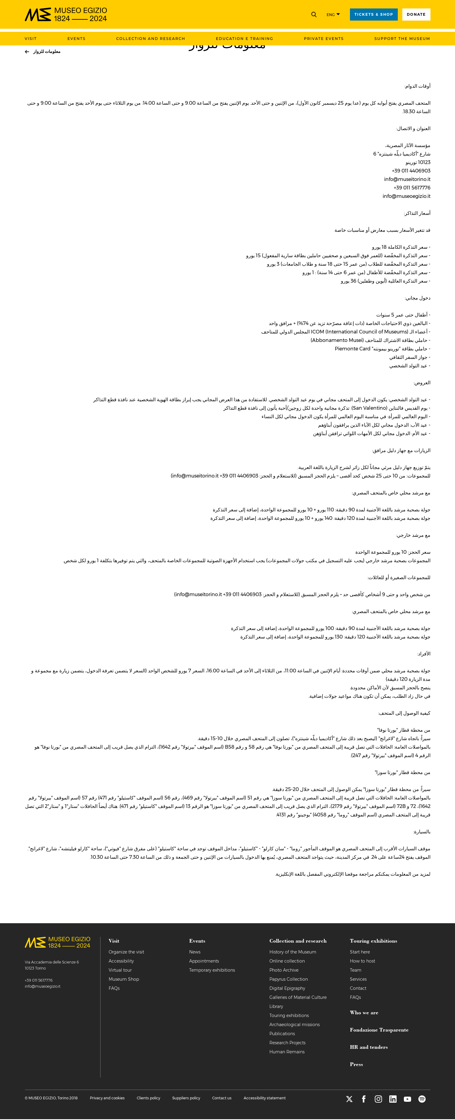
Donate (416, 14)
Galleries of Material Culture (298, 997)
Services (358, 979)
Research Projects (287, 1042)
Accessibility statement (265, 1098)
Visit (31, 38)
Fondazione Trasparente (379, 1029)
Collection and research (150, 38)
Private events (324, 38)
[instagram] (378, 1101)
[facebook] (364, 1101)
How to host (362, 961)
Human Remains (287, 1052)
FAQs (114, 988)
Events (77, 38)
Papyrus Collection (288, 979)
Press (356, 1064)
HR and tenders (369, 1046)
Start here (360, 952)
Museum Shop (124, 979)
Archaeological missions (294, 1024)
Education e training (244, 38)
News (194, 952)
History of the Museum (292, 952)
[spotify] (422, 1101)
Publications (282, 1033)
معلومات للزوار (47, 51)
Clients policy (148, 1098)
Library (276, 1006)
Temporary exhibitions (212, 970)
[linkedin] (393, 1101)
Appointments (204, 961)
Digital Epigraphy (287, 988)
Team (355, 970)
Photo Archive (283, 970)
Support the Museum (402, 38)
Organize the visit (126, 952)
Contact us (222, 1098)
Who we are (364, 1012)
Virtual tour (120, 970)
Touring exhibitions (289, 1015)
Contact (358, 988)
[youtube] (407, 1101)
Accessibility (121, 961)
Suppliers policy (186, 1098)
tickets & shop (373, 14)
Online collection (287, 961)
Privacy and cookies (107, 1098)
